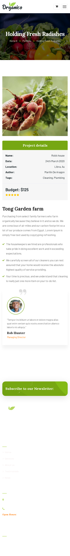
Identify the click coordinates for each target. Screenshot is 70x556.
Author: (10, 172)
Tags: (8, 177)
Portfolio (27, 40)
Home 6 (13, 40)
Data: (8, 161)
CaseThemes (34, 549)
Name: (9, 155)
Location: (11, 166)
